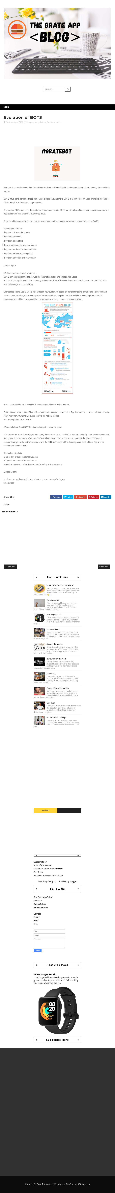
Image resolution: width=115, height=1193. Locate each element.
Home (36, 920)
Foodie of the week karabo (58, 688)
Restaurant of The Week (56, 659)
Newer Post (10, 567)
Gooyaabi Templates (79, 1184)
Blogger (73, 881)
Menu (6, 107)
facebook (51, 122)
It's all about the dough (56, 717)
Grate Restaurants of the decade (60, 585)
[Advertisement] (57, 748)
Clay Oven (51, 703)
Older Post (103, 567)
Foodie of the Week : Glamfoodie (48, 875)
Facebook (41, 907)
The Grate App (43, 897)
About (36, 917)
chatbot (42, 122)
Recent (45, 810)
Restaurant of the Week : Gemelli (48, 868)
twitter (58, 122)
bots (36, 122)
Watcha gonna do (54, 615)
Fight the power (53, 600)
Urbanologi (51, 673)
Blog (36, 924)
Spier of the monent (55, 644)
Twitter (40, 904)
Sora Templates (44, 1184)
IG (37, 900)
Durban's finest (53, 629)
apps (31, 122)
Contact (37, 914)
